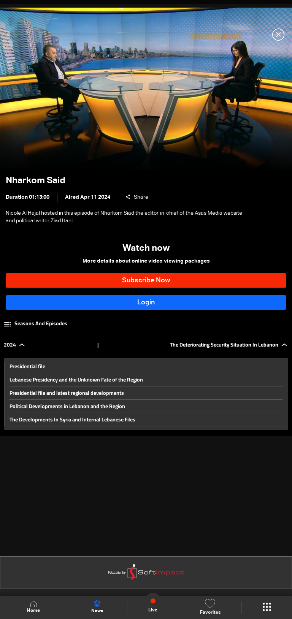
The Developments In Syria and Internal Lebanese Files (72, 419)
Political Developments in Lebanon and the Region (67, 406)
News (97, 606)
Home (33, 607)
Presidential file (27, 366)
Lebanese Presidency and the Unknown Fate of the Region (76, 379)
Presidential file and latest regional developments (67, 392)
